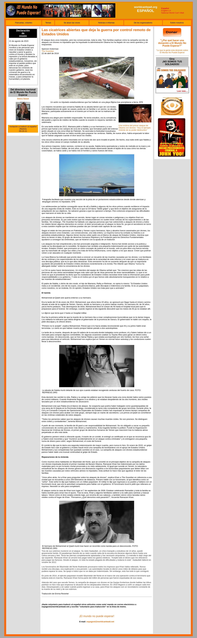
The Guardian (48, 51)
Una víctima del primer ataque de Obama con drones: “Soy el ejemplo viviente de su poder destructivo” (135, 127)
